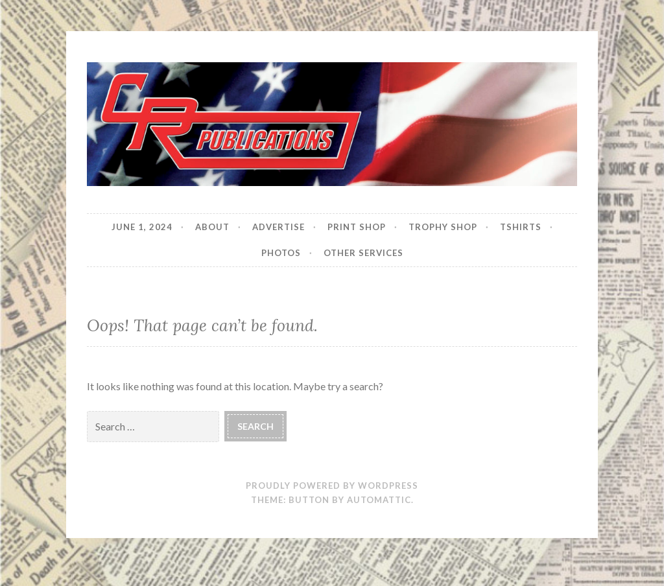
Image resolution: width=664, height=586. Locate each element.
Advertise (278, 227)
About (212, 227)
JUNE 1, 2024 (142, 227)
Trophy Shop (443, 227)
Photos (281, 253)
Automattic (379, 500)
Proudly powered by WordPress (332, 485)
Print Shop (356, 227)
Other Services (363, 253)
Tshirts (520, 227)
